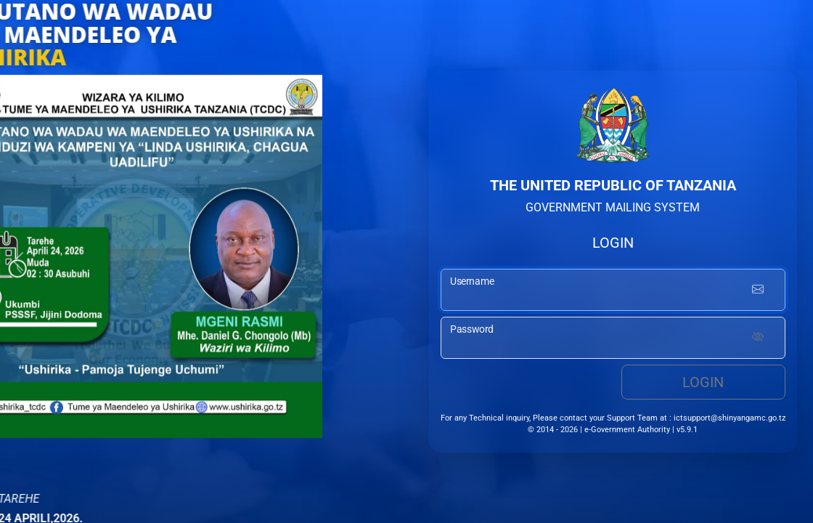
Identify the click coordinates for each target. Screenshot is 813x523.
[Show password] (757, 338)
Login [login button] (703, 382)
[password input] (613, 338)
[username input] (613, 290)
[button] (18, 261)
